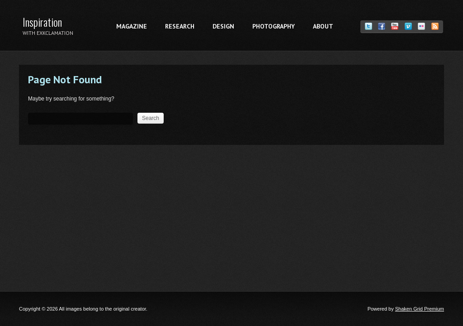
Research (179, 26)
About (323, 26)
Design (223, 26)
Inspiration (42, 22)
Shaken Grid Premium (419, 309)
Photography (273, 26)
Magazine (131, 26)
